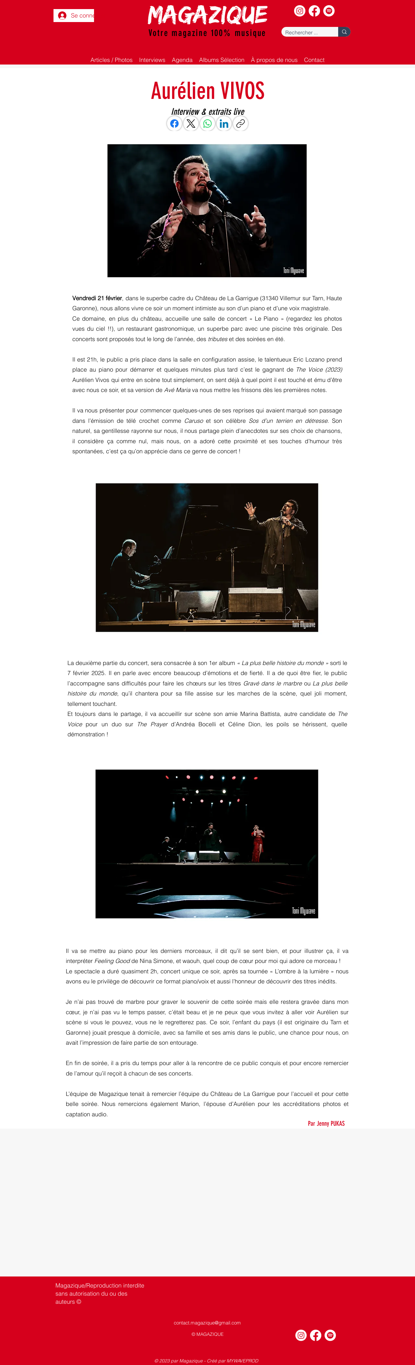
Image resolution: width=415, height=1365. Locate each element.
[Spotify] (329, 11)
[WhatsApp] (207, 123)
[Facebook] (314, 11)
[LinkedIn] (224, 123)
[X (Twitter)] (191, 123)
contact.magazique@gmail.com (207, 1323)
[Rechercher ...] (305, 32)
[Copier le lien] (240, 123)
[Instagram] (299, 11)
